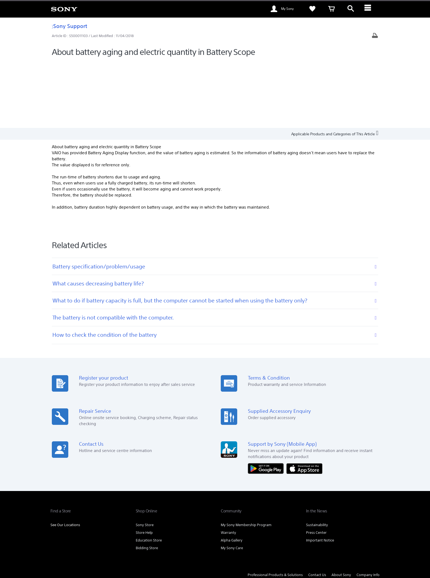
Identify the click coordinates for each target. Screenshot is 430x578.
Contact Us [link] (317, 508)
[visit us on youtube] (362, 522)
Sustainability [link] (317, 458)
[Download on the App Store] (304, 401)
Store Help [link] (144, 466)
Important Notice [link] (320, 473)
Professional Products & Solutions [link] (275, 508)
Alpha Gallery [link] (231, 473)
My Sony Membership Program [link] (246, 458)
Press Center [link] (316, 466)
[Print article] (375, 36)
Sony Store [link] (145, 458)
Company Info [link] (368, 508)
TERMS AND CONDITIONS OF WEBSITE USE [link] (80, 548)
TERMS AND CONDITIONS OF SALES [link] (139, 548)
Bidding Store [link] (147, 481)
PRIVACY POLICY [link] (180, 548)
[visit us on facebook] (350, 522)
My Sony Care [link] (232, 481)
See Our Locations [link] (65, 458)
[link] (64, 9)
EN (81, 522)
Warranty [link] (228, 466)
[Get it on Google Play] (267, 401)
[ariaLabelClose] (370, 9)
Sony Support (69, 26)
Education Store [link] (149, 473)
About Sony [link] (341, 508)
